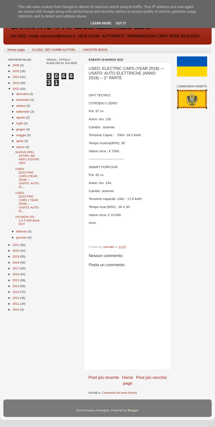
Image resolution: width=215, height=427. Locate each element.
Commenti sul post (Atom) (119, 392)
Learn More (101, 23)
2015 (16, 280)
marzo (20, 147)
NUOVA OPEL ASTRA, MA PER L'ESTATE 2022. (27, 157)
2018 (16, 262)
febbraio (22, 231)
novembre (23, 99)
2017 (16, 268)
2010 (16, 309)
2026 (16, 65)
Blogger (133, 410)
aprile (20, 141)
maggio (21, 135)
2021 (16, 245)
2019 (16, 256)
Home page (16, 49)
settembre (23, 111)
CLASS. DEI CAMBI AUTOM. (54, 49)
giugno (21, 129)
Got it (121, 23)
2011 (16, 303)
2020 (16, 250)
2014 (16, 286)
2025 (16, 71)
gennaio (22, 237)
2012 (16, 298)
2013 (16, 292)
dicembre (22, 94)
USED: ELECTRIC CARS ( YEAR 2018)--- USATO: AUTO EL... (27, 202)
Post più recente (103, 377)
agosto (21, 117)
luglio (20, 123)
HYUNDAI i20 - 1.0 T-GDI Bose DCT (27, 220)
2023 (16, 83)
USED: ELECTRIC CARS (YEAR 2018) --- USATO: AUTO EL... (27, 178)
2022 (16, 88)
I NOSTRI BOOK (95, 49)
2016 (16, 274)
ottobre (21, 105)
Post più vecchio (151, 377)
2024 (16, 77)
